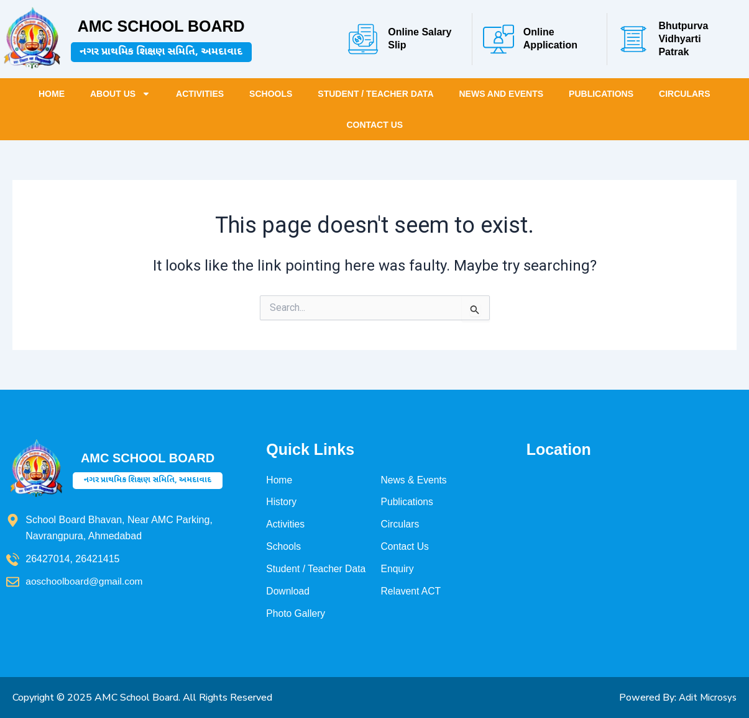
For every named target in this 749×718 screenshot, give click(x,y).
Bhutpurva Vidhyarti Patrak (683, 38)
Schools (270, 94)
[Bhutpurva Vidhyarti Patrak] (633, 39)
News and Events (501, 94)
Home (52, 94)
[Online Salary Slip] (363, 39)
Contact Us (374, 125)
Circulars (684, 94)
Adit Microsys (706, 697)
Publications (601, 94)
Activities (200, 94)
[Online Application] (498, 39)
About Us (120, 93)
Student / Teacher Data (375, 94)
